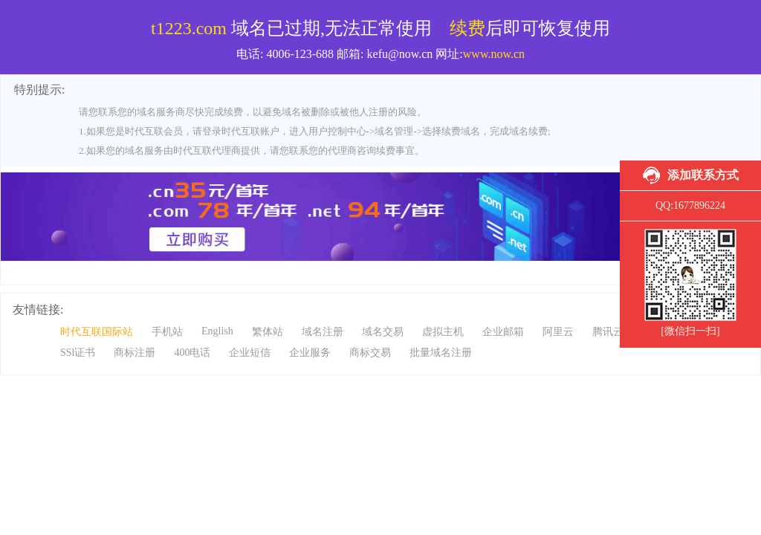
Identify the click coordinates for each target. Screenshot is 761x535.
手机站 (167, 331)
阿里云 (558, 331)
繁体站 (267, 331)
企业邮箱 (503, 331)
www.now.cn (494, 54)
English (217, 331)
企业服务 (310, 352)
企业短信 (250, 352)
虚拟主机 (443, 331)
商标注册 (134, 352)
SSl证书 (77, 352)
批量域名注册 (440, 352)
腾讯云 (608, 331)
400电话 (192, 352)
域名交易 (383, 331)
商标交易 (370, 352)
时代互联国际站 (96, 331)
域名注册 (322, 331)
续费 (467, 28)
